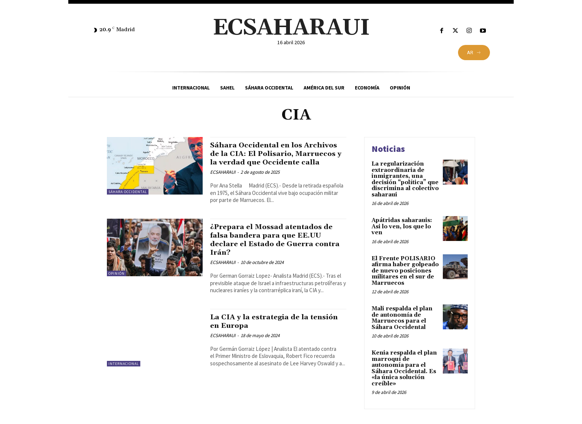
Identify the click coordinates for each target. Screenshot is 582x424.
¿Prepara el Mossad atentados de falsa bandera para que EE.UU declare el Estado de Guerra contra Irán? (276, 248)
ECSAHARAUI (222, 180)
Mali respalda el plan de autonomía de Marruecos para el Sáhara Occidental (402, 318)
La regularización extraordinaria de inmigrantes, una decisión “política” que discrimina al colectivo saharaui (405, 179)
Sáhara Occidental (127, 191)
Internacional (123, 372)
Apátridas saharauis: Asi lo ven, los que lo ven (402, 226)
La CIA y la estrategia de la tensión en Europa (264, 330)
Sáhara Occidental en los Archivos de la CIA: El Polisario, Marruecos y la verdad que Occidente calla (274, 158)
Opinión (116, 282)
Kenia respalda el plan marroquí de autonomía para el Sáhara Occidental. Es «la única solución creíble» (404, 368)
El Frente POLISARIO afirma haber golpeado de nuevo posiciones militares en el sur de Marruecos (405, 271)
